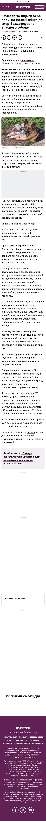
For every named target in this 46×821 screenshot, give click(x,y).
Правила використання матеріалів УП (23, 740)
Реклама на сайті (10, 737)
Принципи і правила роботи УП (16, 743)
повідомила (27, 60)
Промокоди (37, 743)
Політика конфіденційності (31, 737)
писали (31, 432)
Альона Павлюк (8, 32)
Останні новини (14, 598)
